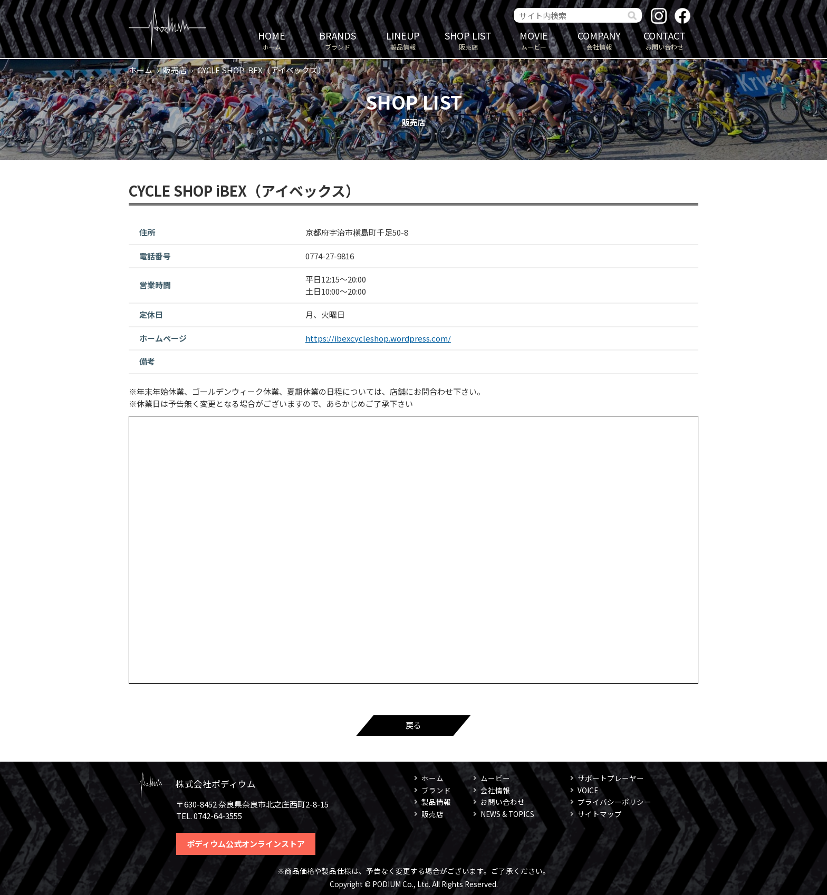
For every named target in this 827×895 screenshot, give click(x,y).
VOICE (588, 790)
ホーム (271, 39)
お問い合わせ (664, 39)
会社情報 (599, 39)
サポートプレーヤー (611, 778)
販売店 (468, 39)
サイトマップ (600, 814)
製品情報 (403, 39)
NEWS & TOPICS (507, 814)
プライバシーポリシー (614, 801)
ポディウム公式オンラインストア (246, 843)
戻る (413, 725)
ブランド (337, 39)
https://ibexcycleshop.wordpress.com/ (378, 338)
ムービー (533, 39)
